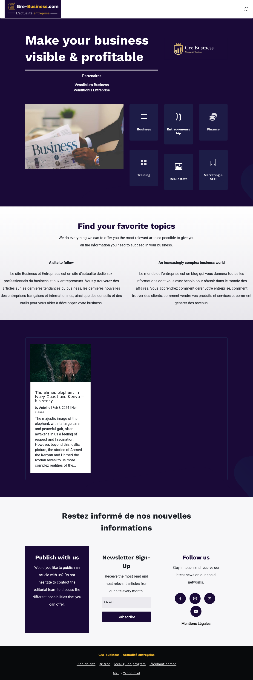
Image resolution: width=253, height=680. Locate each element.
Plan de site (86, 664)
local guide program (130, 664)
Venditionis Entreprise (92, 90)
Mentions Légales (196, 623)
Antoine (44, 407)
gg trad (104, 664)
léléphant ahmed (163, 664)
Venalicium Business (92, 85)
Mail (116, 673)
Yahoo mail (131, 673)
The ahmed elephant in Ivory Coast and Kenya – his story (59, 397)
